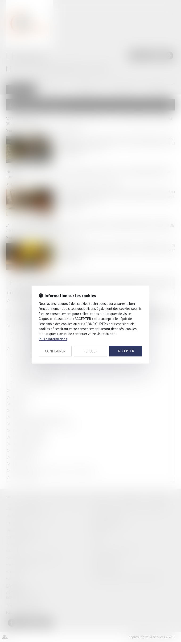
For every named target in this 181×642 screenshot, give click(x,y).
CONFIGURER (55, 351)
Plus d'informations (53, 339)
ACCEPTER (126, 351)
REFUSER (90, 351)
